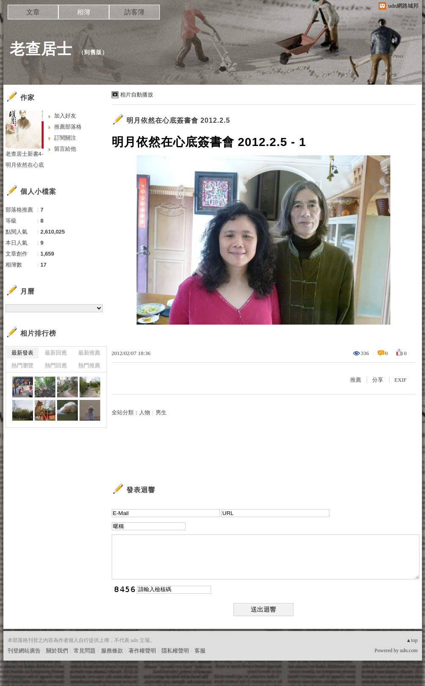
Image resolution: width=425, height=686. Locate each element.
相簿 (83, 12)
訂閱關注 (65, 138)
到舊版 (93, 52)
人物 (144, 412)
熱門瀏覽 (22, 365)
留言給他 (65, 149)
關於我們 (57, 650)
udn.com (409, 650)
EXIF (401, 380)
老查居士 (41, 49)
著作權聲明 (142, 650)
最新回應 (56, 353)
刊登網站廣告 (24, 650)
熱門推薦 (89, 365)
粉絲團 (16, 679)
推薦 (355, 380)
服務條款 (112, 650)
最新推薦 (89, 353)
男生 (161, 412)
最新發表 (22, 353)
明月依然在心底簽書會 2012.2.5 (178, 120)
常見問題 (85, 650)
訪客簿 (134, 12)
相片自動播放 (136, 94)
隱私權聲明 (175, 650)
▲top (411, 640)
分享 (377, 380)
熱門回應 (56, 365)
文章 (33, 12)
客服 (200, 650)
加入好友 (65, 116)
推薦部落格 (68, 127)
